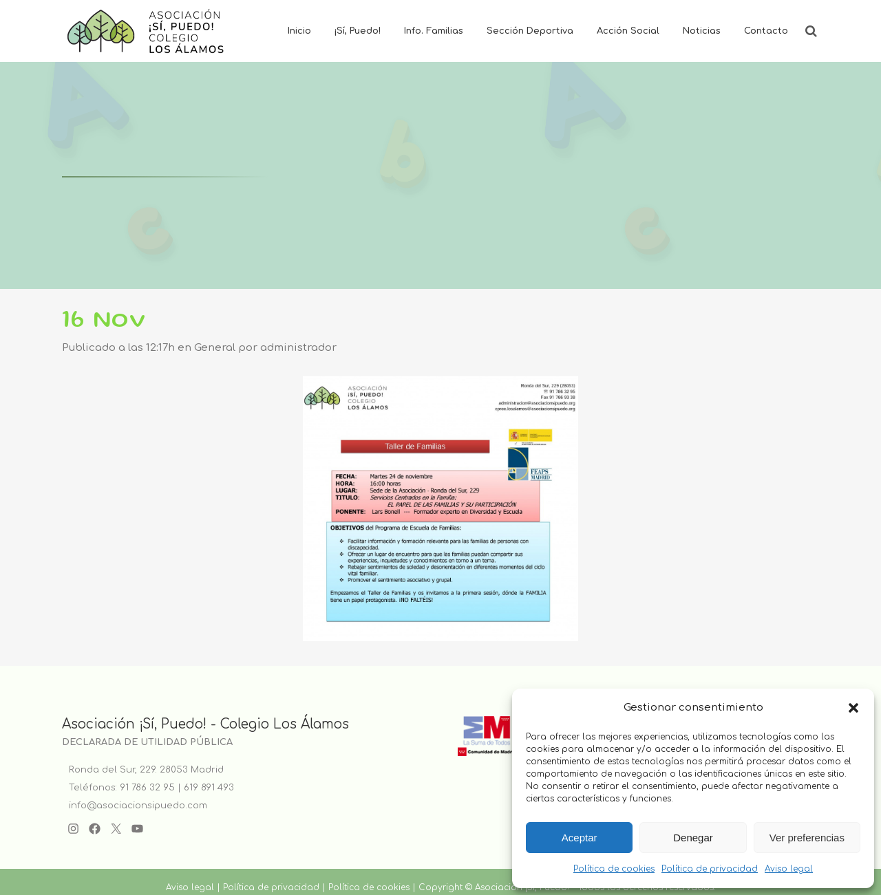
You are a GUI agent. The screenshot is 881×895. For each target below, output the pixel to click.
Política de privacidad (709, 869)
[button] (853, 708)
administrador (298, 348)
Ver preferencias (807, 837)
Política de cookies (614, 869)
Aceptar (579, 837)
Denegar (693, 837)
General (214, 348)
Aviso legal (789, 869)
